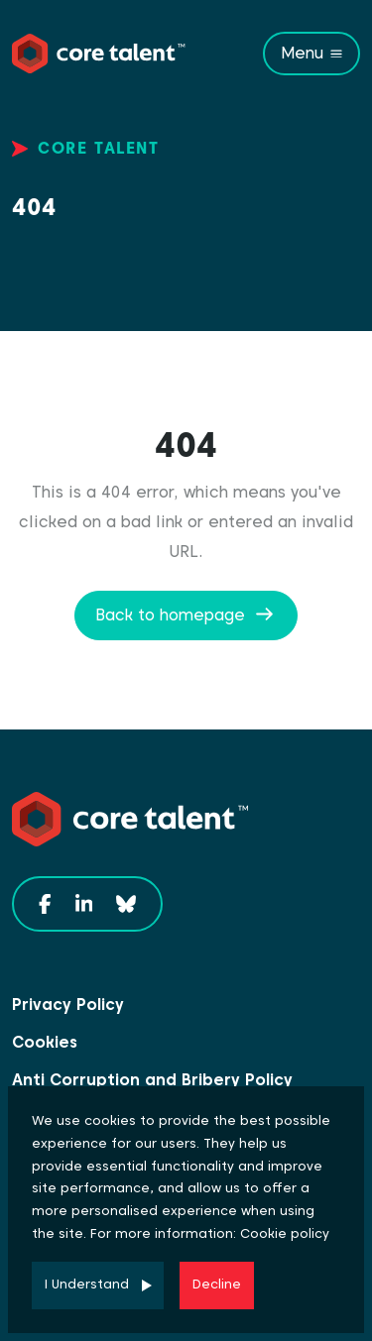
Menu (302, 53)
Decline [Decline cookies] (216, 1284)
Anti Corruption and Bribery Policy (152, 1079)
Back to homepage (170, 615)
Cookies (44, 1042)
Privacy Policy (68, 1004)
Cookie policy (284, 1233)
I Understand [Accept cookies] (87, 1284)
